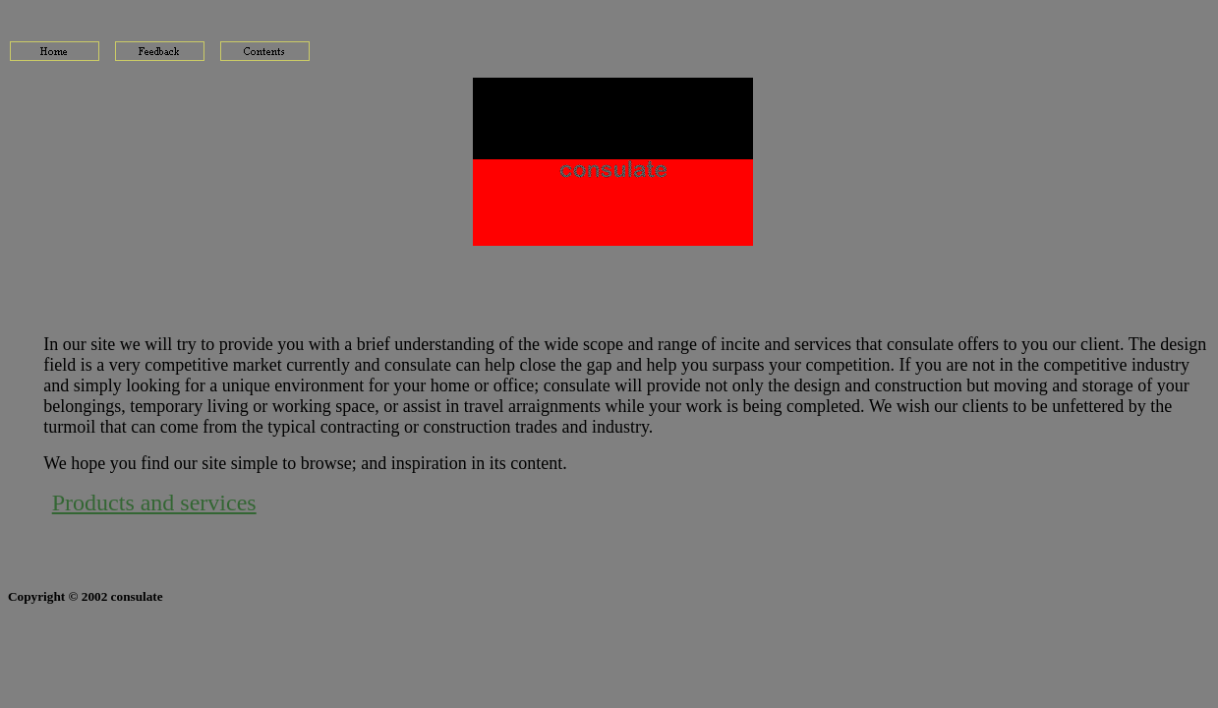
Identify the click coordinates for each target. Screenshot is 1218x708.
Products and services (154, 502)
